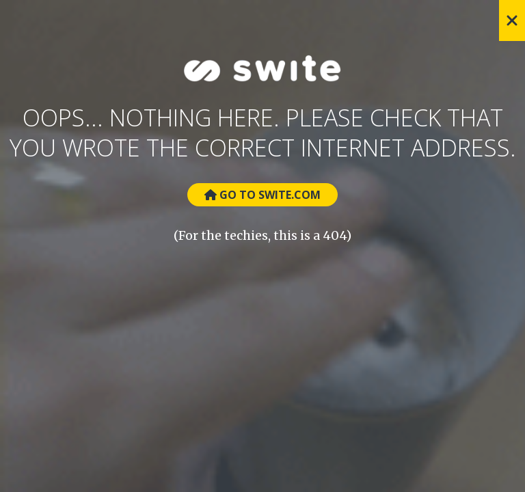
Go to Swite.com (262, 194)
